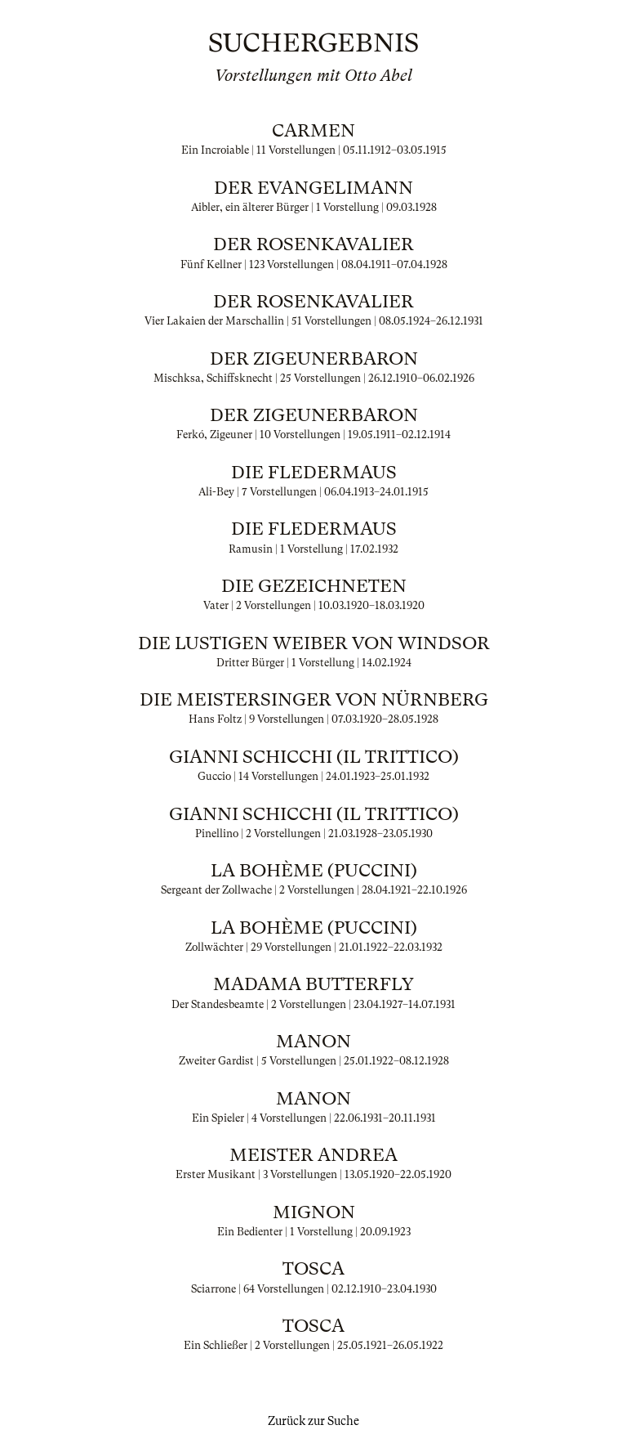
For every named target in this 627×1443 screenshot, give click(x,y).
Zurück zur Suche (313, 1420)
